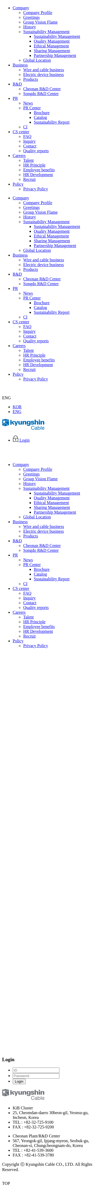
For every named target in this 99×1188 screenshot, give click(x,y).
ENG (17, 411)
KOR (17, 407)
